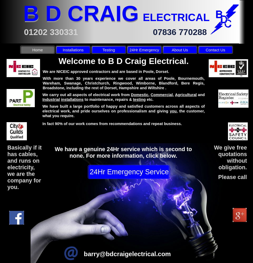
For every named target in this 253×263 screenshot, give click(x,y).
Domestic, (140, 95)
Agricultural (186, 95)
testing (139, 99)
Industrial (51, 99)
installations (72, 99)
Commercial (161, 95)
